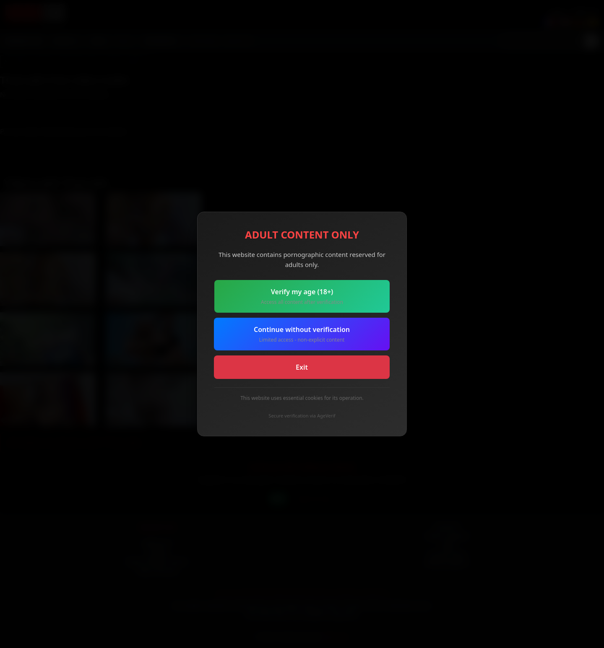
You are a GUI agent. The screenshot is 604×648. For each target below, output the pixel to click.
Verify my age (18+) (302, 296)
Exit (302, 367)
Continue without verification (302, 334)
